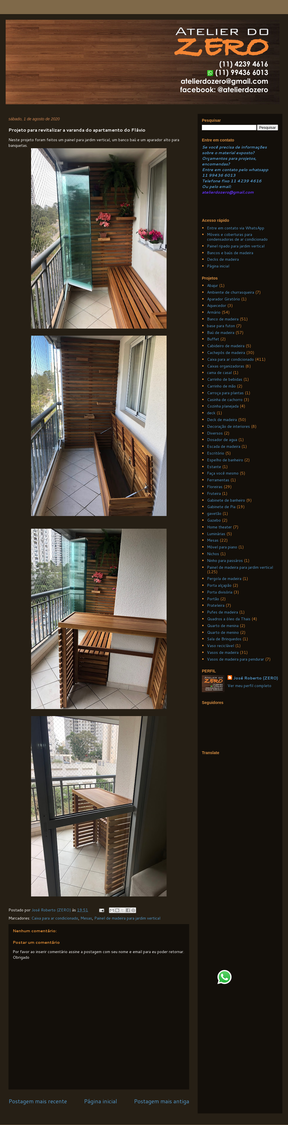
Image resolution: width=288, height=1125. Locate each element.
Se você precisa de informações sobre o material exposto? (234, 150)
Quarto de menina (223, 625)
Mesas (86, 918)
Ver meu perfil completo (249, 685)
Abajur (212, 285)
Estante (214, 467)
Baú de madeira (220, 332)
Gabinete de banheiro (226, 500)
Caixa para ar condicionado (54, 918)
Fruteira (214, 493)
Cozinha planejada (223, 406)
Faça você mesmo (223, 473)
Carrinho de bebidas (224, 379)
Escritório (215, 453)
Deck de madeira (222, 419)
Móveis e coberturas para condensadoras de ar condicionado (237, 237)
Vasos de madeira (223, 652)
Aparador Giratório (223, 299)
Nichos (213, 554)
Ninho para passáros (225, 560)
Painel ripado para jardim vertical (236, 246)
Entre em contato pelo (224, 169)
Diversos (215, 433)
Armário (214, 312)
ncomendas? (217, 164)
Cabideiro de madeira (226, 346)
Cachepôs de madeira (226, 352)
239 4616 (250, 181)
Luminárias (216, 534)
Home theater (219, 527)
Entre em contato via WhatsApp (235, 228)
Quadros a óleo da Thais (228, 619)
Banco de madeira (223, 319)
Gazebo (214, 520)
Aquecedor (216, 305)
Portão (213, 599)
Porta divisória (219, 592)
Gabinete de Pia (221, 507)
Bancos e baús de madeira (230, 253)
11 (205, 175)
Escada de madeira (223, 446)
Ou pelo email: (216, 186)
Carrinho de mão (221, 386)
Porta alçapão (219, 585)
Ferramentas (218, 480)
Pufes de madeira (222, 612)
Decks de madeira (223, 259)
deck (211, 413)
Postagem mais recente (37, 1101)
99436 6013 (222, 175)
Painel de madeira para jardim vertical (127, 918)
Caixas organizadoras (225, 366)
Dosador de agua (222, 439)
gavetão (214, 513)
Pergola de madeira (224, 578)
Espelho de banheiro (225, 460)
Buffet (213, 339)
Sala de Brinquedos (224, 639)
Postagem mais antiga (161, 1101)
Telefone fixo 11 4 (221, 181)
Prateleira (215, 605)
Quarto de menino (223, 632)
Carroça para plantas (225, 393)
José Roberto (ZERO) (255, 678)
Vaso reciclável (220, 645)
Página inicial (100, 1101)
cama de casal (219, 372)
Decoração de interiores (228, 426)
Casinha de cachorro (225, 399)
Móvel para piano (222, 547)
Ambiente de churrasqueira (230, 292)
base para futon (221, 326)
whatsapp (257, 169)
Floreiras (214, 487)
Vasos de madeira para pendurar (235, 659)
